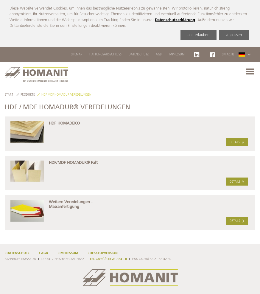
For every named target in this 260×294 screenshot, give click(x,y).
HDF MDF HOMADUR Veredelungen (66, 95)
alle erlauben (198, 35)
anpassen (234, 35)
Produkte (28, 95)
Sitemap (76, 54)
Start (9, 95)
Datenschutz (139, 54)
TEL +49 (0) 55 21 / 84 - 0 (108, 259)
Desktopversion (104, 253)
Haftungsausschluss (105, 54)
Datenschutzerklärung (175, 20)
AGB (159, 54)
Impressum (177, 54)
